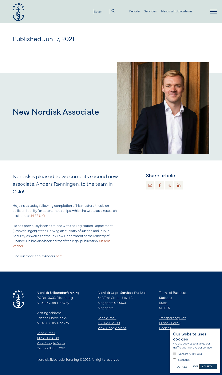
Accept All (208, 366)
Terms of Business (173, 293)
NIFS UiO (38, 216)
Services (150, 11)
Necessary (190, 354)
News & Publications (177, 11)
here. (59, 256)
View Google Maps (51, 343)
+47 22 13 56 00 (48, 338)
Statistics (184, 360)
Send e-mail (46, 333)
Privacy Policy (169, 323)
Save (195, 366)
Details (182, 367)
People (134, 11)
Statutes (165, 298)
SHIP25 (164, 308)
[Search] (101, 11)
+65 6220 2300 (109, 323)
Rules (163, 303)
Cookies (165, 328)
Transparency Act (172, 318)
